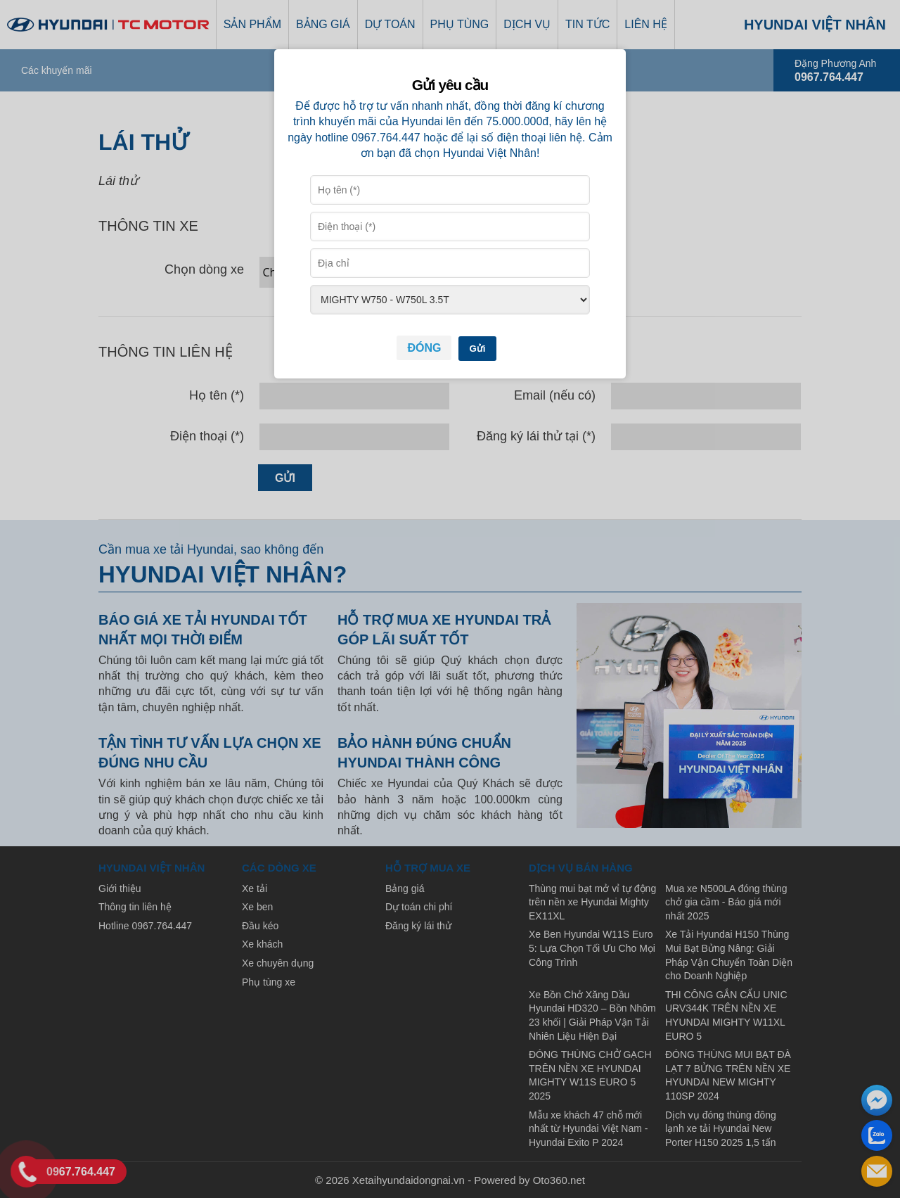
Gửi (477, 348)
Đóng (424, 348)
